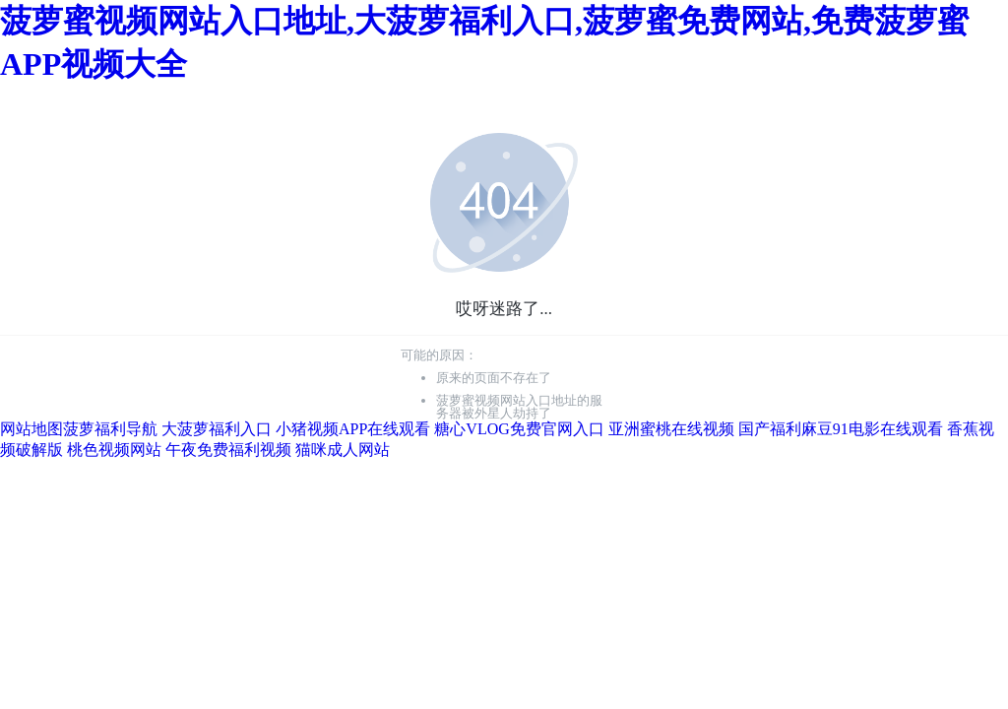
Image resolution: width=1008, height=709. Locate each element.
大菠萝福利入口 (216, 428)
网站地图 (31, 428)
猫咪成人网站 (342, 449)
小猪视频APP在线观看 (353, 428)
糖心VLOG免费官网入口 (518, 428)
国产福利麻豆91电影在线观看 (840, 428)
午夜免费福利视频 (228, 449)
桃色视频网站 (114, 449)
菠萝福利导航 (110, 428)
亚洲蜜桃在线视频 (671, 428)
